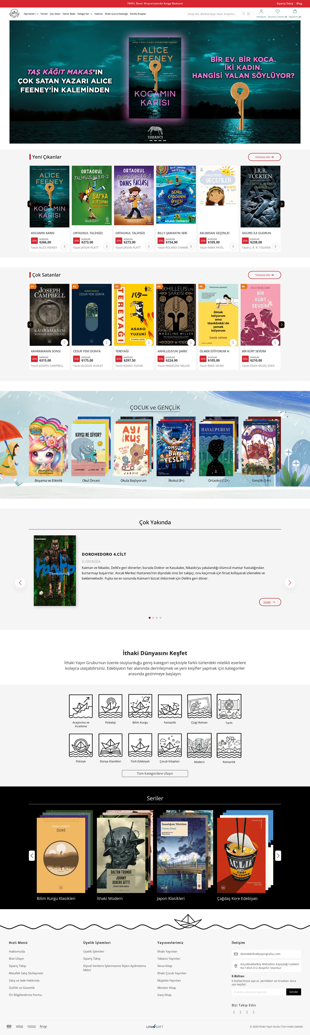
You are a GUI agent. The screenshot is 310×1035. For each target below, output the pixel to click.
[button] (146, 140)
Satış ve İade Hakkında (24, 980)
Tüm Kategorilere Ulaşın (155, 773)
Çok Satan (55, 13)
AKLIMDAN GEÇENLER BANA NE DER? (214, 233)
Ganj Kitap (164, 995)
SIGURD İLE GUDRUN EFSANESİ (257, 233)
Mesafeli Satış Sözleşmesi (26, 973)
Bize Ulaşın (16, 958)
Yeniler (44, 13)
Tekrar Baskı (69, 13)
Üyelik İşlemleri (93, 951)
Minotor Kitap (166, 988)
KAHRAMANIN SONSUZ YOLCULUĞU (46, 351)
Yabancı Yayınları (168, 958)
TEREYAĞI (122, 351)
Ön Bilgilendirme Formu (25, 995)
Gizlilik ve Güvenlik (22, 988)
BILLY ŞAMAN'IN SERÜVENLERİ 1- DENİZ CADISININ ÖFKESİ (172, 233)
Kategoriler (83, 13)
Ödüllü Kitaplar (138, 13)
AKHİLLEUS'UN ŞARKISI (172, 351)
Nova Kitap (164, 966)
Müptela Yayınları (169, 980)
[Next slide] (281, 204)
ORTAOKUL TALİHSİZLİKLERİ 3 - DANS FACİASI (130, 233)
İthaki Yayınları (167, 951)
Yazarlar (99, 13)
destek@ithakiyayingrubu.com (260, 954)
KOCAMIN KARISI (42, 233)
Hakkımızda (17, 951)
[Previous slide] (30, 204)
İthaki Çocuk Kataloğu (116, 13)
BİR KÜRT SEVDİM (254, 351)
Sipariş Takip (285, 3)
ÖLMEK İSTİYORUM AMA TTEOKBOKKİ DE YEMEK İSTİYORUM (214, 351)
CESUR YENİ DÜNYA (87, 351)
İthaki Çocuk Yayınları (171, 973)
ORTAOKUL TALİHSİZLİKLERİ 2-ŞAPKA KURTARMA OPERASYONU (88, 233)
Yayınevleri (29, 13)
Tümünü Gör (264, 157)
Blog (299, 3)
